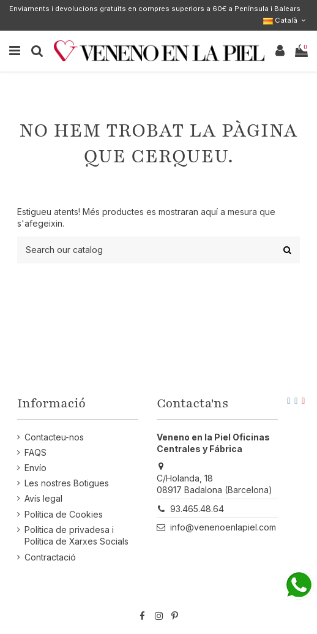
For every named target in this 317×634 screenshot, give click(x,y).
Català (285, 20)
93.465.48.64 (197, 509)
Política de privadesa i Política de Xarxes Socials (76, 535)
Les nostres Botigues (66, 483)
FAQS (35, 452)
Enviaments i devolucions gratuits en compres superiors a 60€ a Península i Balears (154, 8)
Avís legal (43, 498)
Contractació (50, 557)
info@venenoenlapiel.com (223, 527)
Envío (35, 467)
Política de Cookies (63, 514)
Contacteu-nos (54, 437)
